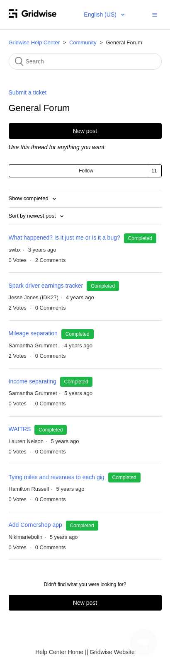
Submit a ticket (28, 92)
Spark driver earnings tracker (46, 285)
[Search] (85, 61)
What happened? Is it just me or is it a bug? (65, 237)
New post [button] (85, 131)
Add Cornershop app (35, 524)
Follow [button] (86, 171)
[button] (154, 14)
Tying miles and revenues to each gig (56, 477)
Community (83, 42)
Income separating (32, 381)
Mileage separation (33, 333)
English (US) (101, 14)
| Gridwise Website (111, 652)
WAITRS (20, 429)
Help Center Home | (60, 652)
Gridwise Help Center (34, 42)
